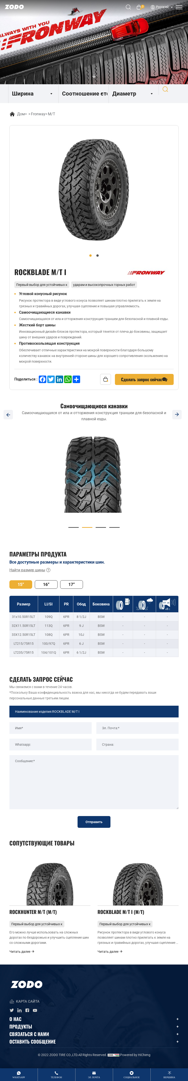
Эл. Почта (94, 1077)
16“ (46, 584)
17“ (71, 584)
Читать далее (22, 958)
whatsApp (18, 1077)
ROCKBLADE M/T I (124, 916)
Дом (21, 114)
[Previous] (8, 414)
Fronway (38, 114)
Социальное (132, 1077)
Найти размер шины (30, 570)
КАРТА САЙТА (24, 1008)
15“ (21, 584)
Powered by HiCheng (135, 1061)
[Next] (179, 414)
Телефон (56, 1077)
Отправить (94, 822)
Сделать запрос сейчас (144, 379)
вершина (169, 1077)
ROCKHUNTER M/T (36, 916)
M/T (51, 114)
